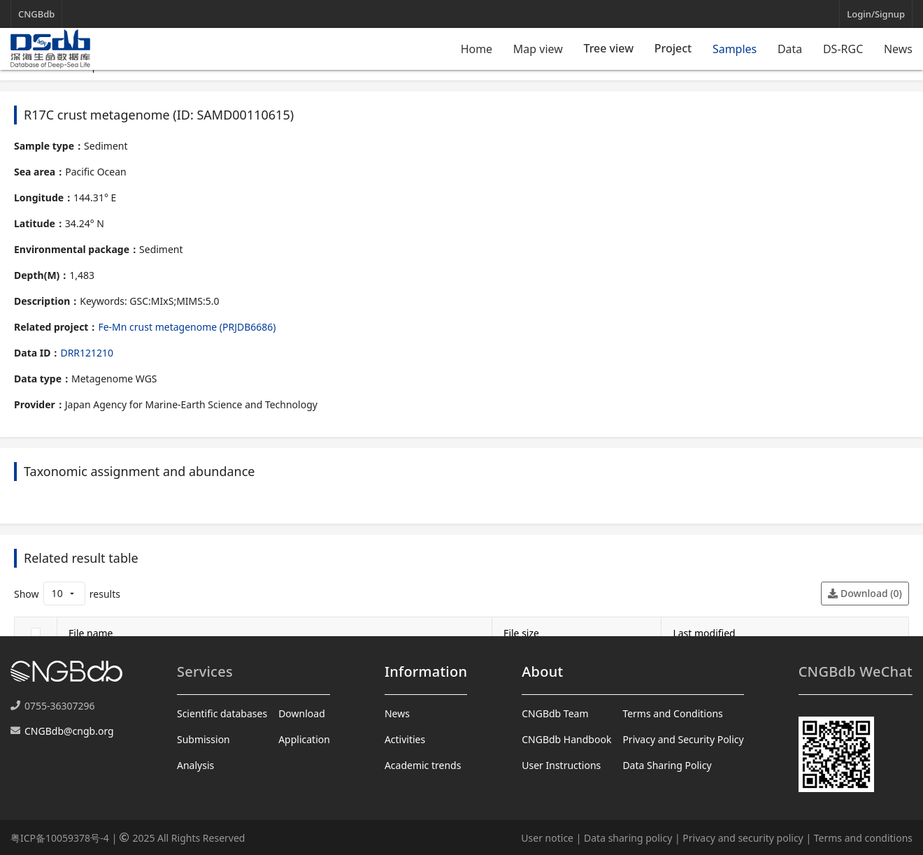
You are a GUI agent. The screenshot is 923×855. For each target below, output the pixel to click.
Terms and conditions (863, 838)
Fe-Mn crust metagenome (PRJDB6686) (187, 326)
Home (477, 49)
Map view (538, 49)
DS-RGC (843, 49)
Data (790, 49)
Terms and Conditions (672, 713)
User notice (547, 838)
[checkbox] (35, 632)
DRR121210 (86, 352)
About (542, 671)
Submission (203, 739)
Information (426, 671)
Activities (405, 739)
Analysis (195, 765)
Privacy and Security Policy (682, 739)
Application (304, 739)
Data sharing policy (628, 838)
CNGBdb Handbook (566, 739)
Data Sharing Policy (666, 765)
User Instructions (561, 765)
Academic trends (423, 765)
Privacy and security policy (742, 838)
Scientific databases (222, 713)
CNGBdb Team (555, 713)
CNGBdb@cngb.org (69, 731)
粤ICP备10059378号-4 (59, 838)
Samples (735, 49)
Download (301, 713)
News (898, 49)
